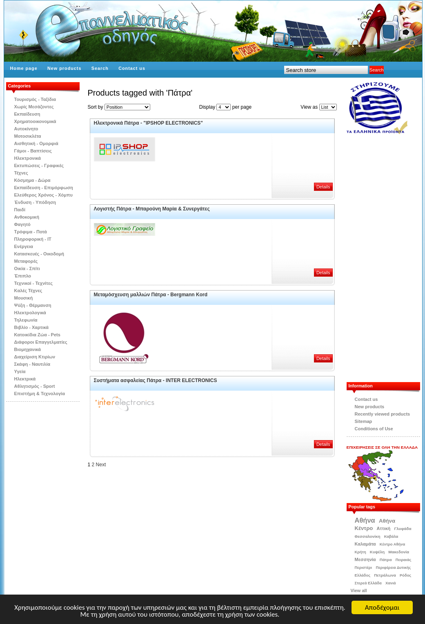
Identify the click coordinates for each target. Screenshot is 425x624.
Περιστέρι (363, 568)
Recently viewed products (382, 414)
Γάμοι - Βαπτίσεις (33, 150)
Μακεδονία (398, 552)
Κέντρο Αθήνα (392, 544)
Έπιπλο (22, 275)
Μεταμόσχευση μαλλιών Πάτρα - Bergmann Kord (151, 294)
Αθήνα (365, 520)
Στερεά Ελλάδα (368, 583)
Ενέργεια (23, 246)
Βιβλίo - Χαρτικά (31, 327)
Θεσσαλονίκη (367, 536)
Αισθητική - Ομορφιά (36, 143)
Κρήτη (360, 552)
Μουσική (23, 297)
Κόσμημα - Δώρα (32, 180)
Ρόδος (405, 575)
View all (359, 590)
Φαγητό (22, 224)
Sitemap (363, 421)
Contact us (131, 68)
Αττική (384, 528)
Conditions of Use (374, 428)
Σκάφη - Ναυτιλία (32, 364)
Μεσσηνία (365, 559)
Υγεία (20, 371)
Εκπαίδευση (27, 114)
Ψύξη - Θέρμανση (32, 305)
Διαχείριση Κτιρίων (35, 356)
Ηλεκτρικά (25, 378)
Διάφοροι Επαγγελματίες (40, 342)
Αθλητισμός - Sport (34, 386)
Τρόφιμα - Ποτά (30, 231)
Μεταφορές (26, 261)
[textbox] (326, 70)
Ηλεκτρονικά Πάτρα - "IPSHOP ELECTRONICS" (148, 123)
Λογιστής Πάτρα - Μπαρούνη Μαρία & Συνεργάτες (152, 209)
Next (101, 464)
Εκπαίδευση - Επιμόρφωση (43, 187)
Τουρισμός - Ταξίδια (35, 99)
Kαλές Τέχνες (28, 290)
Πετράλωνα (385, 575)
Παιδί (20, 209)
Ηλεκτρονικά (27, 158)
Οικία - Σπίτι (27, 268)
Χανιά (390, 583)
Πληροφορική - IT (32, 239)
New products (64, 68)
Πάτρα (386, 559)
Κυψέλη (377, 552)
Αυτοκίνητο (26, 128)
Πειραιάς (404, 560)
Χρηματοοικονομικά (35, 121)
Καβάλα (391, 537)
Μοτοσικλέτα (27, 136)
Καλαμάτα (365, 543)
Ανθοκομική (26, 217)
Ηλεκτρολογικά (30, 312)
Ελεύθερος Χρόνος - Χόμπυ (43, 194)
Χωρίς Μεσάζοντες (34, 106)
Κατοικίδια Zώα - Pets (37, 334)
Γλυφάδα (402, 528)
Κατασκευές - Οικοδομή (39, 253)
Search (100, 68)
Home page (24, 68)
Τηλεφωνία (26, 320)
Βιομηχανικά (27, 349)
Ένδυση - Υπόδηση (35, 202)
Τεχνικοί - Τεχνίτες (33, 283)
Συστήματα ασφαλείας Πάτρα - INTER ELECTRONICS (155, 380)
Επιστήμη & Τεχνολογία (39, 393)
